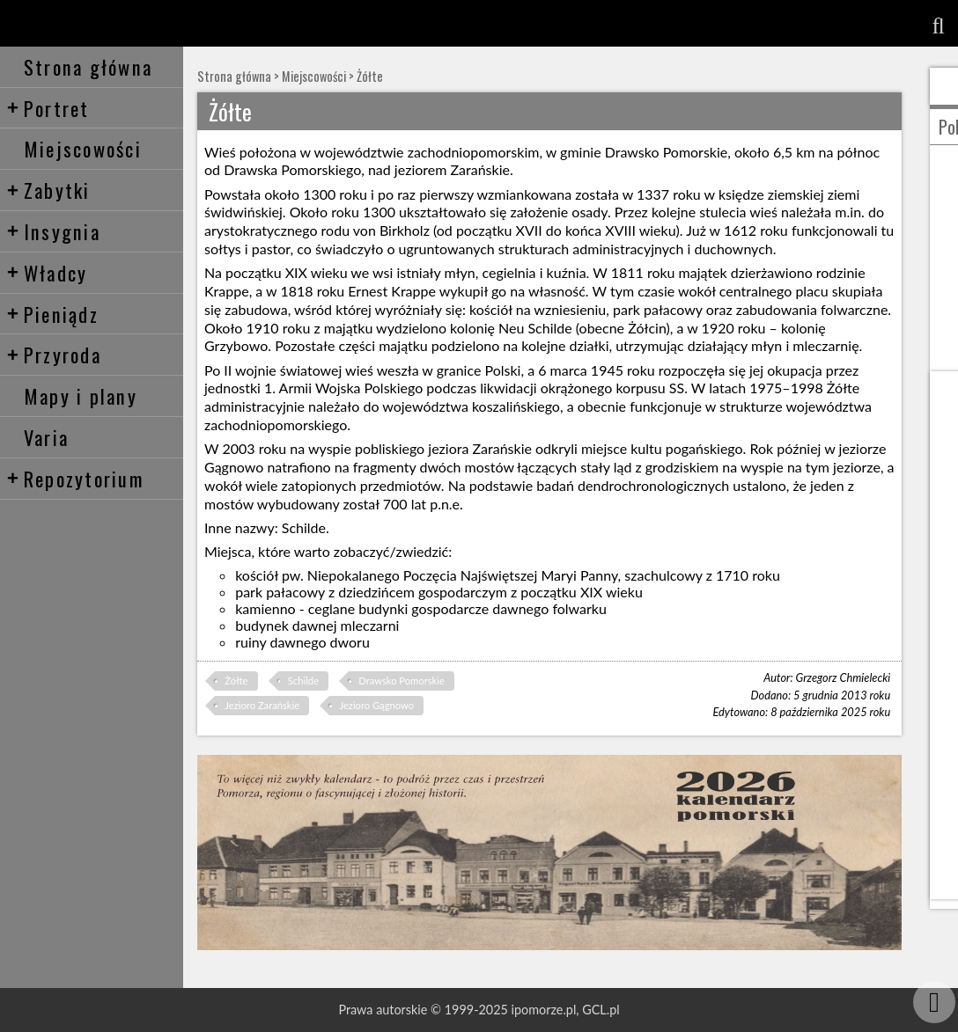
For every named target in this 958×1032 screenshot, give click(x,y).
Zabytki (48, 189)
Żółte (370, 76)
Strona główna (88, 66)
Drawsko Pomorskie (401, 680)
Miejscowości (83, 148)
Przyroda (53, 354)
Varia (46, 436)
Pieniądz (52, 313)
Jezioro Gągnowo (376, 705)
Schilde (303, 680)
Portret (48, 107)
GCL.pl (600, 1009)
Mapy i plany (80, 395)
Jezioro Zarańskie (262, 705)
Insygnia (53, 230)
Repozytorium (75, 478)
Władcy (47, 272)
